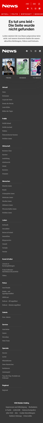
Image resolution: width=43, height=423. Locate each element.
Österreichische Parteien (10, 135)
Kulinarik (5, 225)
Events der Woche (7, 103)
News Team (6, 341)
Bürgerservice (6, 240)
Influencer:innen (7, 205)
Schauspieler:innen (8, 193)
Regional (5, 390)
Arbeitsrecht (6, 162)
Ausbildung (6, 158)
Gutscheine (5, 329)
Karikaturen (6, 368)
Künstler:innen (7, 186)
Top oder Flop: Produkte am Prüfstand (11, 377)
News (4, 92)
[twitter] (31, 8)
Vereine (4, 251)
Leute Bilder (6, 107)
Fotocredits (28, 416)
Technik (4, 248)
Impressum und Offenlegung (16, 407)
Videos (4, 275)
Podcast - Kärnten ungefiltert (11, 305)
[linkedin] (39, 8)
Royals (4, 190)
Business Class (7, 151)
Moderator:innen (7, 197)
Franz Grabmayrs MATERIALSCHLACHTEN (10, 271)
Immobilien (6, 236)
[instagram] (35, 8)
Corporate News (7, 100)
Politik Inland (6, 123)
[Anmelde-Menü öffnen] (39, 3)
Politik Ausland (7, 127)
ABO (27, 4)
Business (5, 170)
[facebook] (28, 8)
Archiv (4, 357)
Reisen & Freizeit (7, 232)
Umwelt (4, 244)
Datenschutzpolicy (29, 410)
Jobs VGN (9, 413)
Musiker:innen (7, 201)
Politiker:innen (7, 138)
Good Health (6, 288)
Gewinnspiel (6, 372)
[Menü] (34, 4)
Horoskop (5, 337)
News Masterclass (8, 364)
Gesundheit (5, 229)
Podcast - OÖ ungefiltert (10, 301)
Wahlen (4, 131)
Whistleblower (6, 361)
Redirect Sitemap (15, 416)
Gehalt (4, 166)
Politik (15, 14)
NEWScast (5, 297)
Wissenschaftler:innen (9, 209)
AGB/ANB (16, 410)
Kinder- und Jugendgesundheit (8, 292)
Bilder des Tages (7, 111)
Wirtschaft (26, 14)
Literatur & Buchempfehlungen (8, 265)
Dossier (4, 353)
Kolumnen (5, 96)
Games (4, 333)
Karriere (4, 154)
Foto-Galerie (6, 317)
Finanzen (5, 174)
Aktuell (5, 14)
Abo (16, 413)
